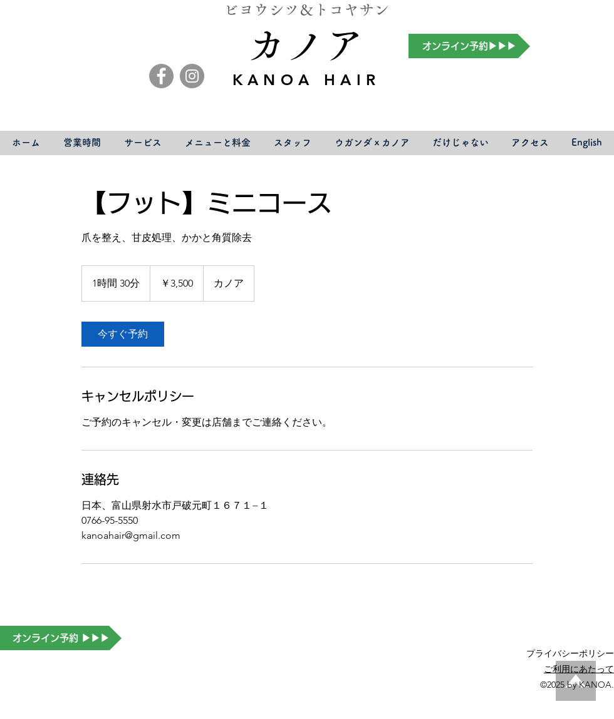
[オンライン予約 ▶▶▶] (61, 638)
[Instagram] (192, 76)
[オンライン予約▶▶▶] (469, 46)
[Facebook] (161, 76)
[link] (122, 334)
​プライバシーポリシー (570, 653)
